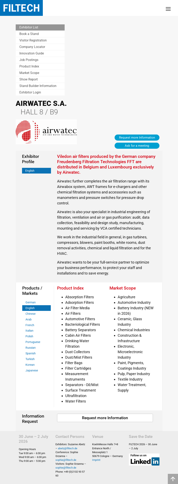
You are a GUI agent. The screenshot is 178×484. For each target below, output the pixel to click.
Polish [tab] (29, 336)
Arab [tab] (28, 319)
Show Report (28, 79)
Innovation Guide (31, 53)
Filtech (21, 8)
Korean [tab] (30, 365)
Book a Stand (29, 34)
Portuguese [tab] (32, 342)
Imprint (96, 459)
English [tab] (29, 171)
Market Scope (29, 73)
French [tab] (29, 325)
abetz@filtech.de (67, 448)
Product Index (29, 66)
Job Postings (28, 60)
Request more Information (137, 137)
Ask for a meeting (137, 146)
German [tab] (30, 302)
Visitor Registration (33, 40)
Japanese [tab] (31, 370)
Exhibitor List (28, 27)
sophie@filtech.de (65, 459)
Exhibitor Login (30, 92)
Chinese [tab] (30, 314)
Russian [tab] (30, 347)
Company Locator (32, 47)
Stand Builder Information (37, 86)
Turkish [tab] (30, 359)
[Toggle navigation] (168, 9)
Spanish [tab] (30, 353)
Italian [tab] (29, 330)
